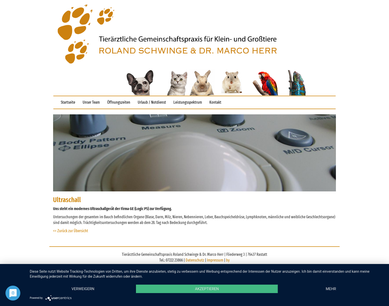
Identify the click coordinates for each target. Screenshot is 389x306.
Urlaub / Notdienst (152, 102)
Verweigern (82, 289)
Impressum (215, 260)
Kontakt (215, 102)
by (228, 260)
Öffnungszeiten (118, 102)
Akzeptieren (207, 289)
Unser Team (91, 102)
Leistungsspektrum (187, 102)
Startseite (68, 102)
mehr (331, 289)
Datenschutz (195, 260)
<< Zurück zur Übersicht (70, 230)
